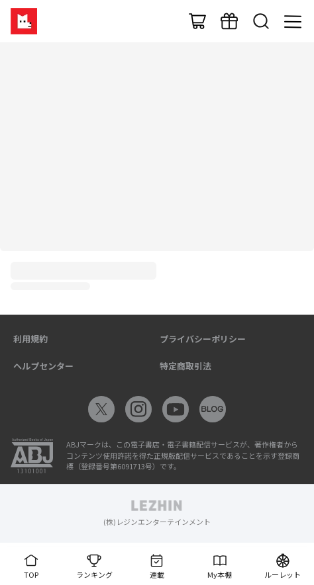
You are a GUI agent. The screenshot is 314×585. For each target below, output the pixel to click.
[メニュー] (292, 21)
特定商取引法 (185, 366)
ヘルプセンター (43, 366)
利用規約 (30, 338)
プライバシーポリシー (203, 338)
